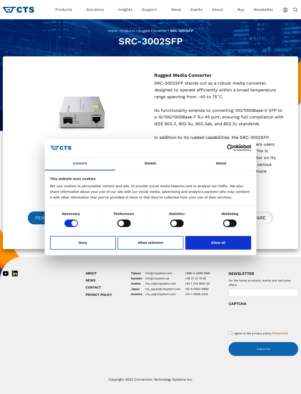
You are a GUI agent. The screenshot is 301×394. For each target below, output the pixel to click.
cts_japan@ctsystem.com (163, 289)
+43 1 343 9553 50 (197, 283)
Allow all (218, 243)
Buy (241, 9)
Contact (93, 287)
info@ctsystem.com (158, 273)
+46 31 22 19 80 (195, 278)
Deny (83, 243)
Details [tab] (150, 163)
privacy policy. (262, 333)
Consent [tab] (80, 163)
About (218, 9)
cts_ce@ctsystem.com (160, 283)
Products (64, 9)
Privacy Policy (99, 294)
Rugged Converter (152, 31)
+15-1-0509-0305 (196, 294)
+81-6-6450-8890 (197, 289)
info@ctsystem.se (157, 278)
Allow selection (150, 243)
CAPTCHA (237, 304)
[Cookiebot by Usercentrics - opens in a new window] (230, 147)
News (176, 9)
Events (196, 9)
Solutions (95, 9)
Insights (125, 9)
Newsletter (263, 9)
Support (150, 9)
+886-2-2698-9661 (197, 273)
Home (112, 31)
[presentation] (264, 317)
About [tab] (221, 163)
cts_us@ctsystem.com (160, 294)
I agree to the (260, 333)
